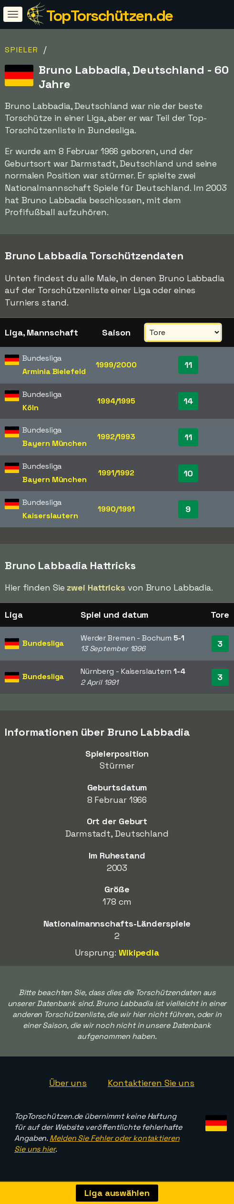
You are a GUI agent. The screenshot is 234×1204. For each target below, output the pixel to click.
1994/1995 (116, 401)
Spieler (22, 50)
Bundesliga (43, 643)
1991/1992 (116, 473)
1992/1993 (116, 437)
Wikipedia (139, 952)
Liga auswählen (117, 1192)
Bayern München (54, 443)
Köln (30, 408)
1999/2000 (116, 365)
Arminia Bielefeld (53, 371)
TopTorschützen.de (109, 15)
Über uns (68, 1082)
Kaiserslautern (50, 516)
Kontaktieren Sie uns (151, 1082)
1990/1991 (116, 509)
